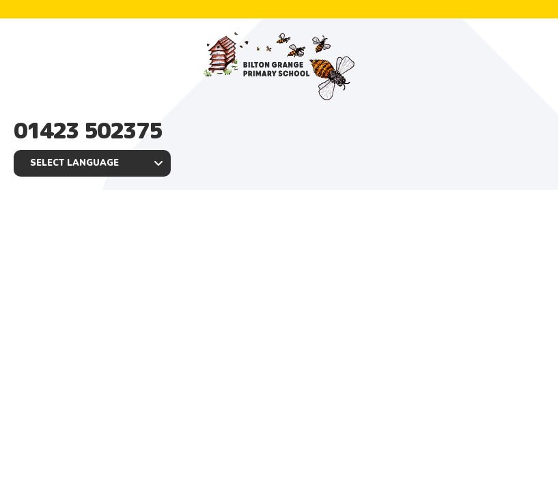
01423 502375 (88, 130)
